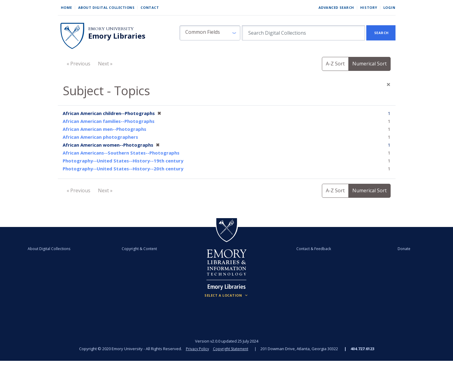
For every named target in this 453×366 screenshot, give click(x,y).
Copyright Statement (231, 348)
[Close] (389, 84)
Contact (150, 7)
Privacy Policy (196, 348)
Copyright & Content (146, 248)
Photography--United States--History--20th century (123, 169)
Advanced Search (336, 7)
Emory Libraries (116, 36)
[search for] (303, 32)
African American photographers (100, 137)
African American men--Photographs (104, 129)
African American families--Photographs (109, 121)
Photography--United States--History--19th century (123, 161)
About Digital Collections (106, 7)
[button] (209, 32)
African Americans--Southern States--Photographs (121, 153)
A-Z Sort (335, 63)
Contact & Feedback (307, 248)
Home (66, 7)
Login (389, 7)
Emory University (111, 29)
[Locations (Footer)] (226, 295)
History (368, 7)
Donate (383, 248)
